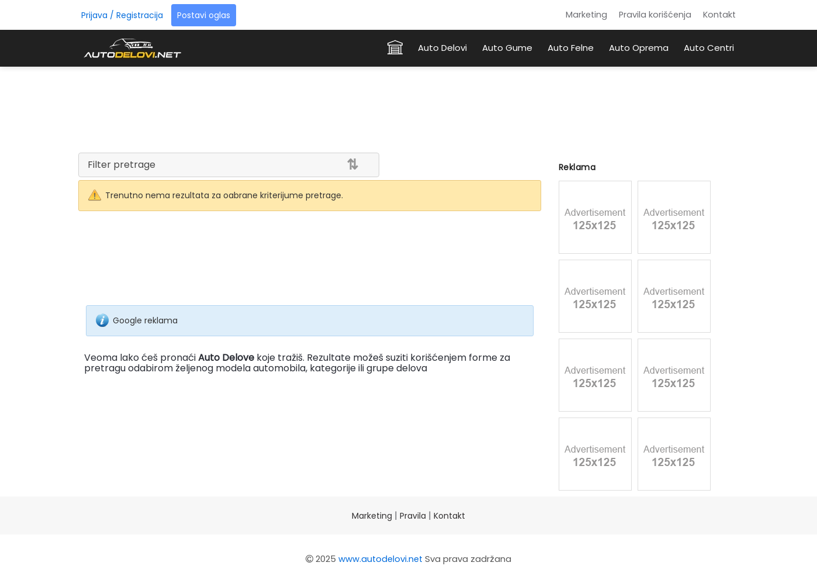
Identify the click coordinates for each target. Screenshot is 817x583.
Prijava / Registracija (122, 15)
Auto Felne (571, 48)
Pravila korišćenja (655, 14)
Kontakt (719, 14)
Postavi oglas (203, 15)
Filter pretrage (121, 164)
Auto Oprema (639, 48)
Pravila (413, 516)
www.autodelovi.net (380, 559)
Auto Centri (709, 48)
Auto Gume (507, 48)
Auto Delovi (442, 48)
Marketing (586, 14)
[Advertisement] (408, 107)
